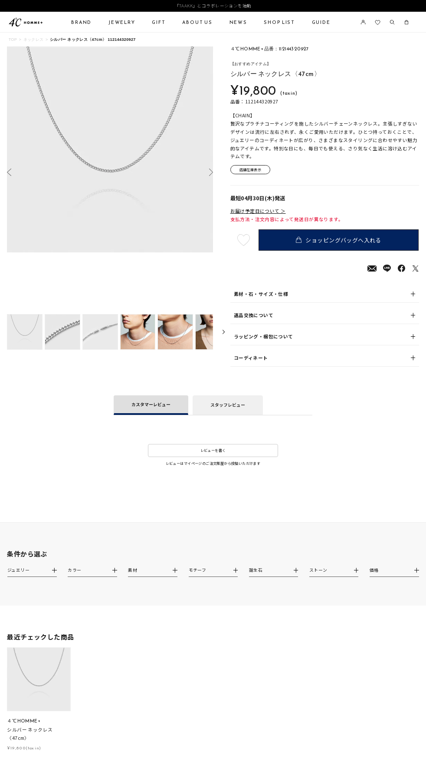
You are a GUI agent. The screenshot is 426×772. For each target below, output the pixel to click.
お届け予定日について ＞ (258, 211)
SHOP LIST (279, 22)
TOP (13, 39)
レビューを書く (213, 450)
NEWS (238, 22)
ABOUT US (197, 22)
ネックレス (33, 39)
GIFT (158, 22)
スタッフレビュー (227, 405)
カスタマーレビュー (150, 404)
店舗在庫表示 (250, 169)
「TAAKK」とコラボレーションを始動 (213, 5)
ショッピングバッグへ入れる (338, 240)
